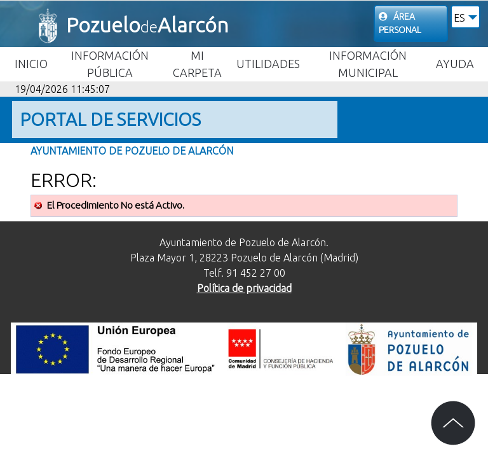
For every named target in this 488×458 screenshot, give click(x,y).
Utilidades (268, 63)
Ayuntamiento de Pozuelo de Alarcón (131, 150)
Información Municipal (368, 64)
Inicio (31, 63)
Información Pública (110, 64)
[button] (465, 17)
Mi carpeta (197, 64)
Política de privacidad (244, 288)
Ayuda (455, 63)
